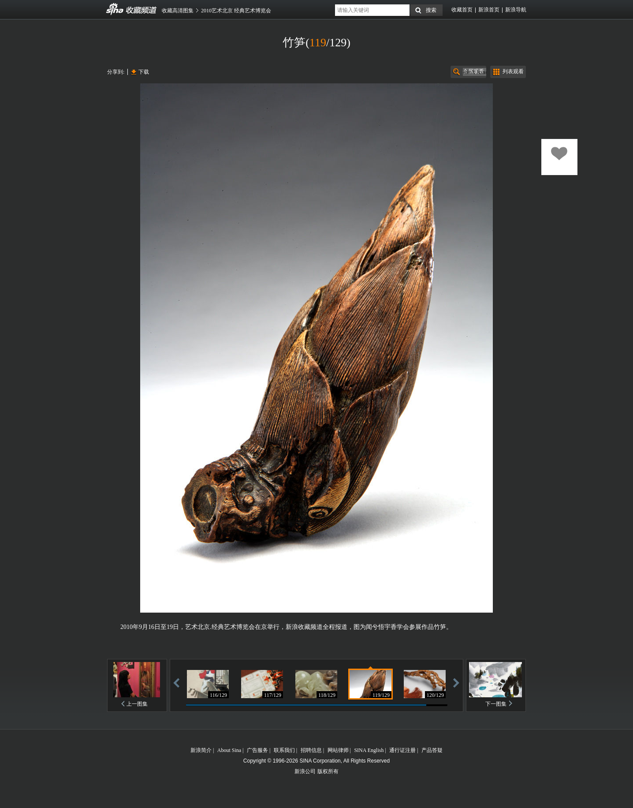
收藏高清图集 (178, 10)
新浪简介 (201, 750)
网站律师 (338, 750)
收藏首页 (462, 10)
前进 (456, 682)
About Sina (229, 750)
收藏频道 (115, 9)
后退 (176, 682)
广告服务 (257, 750)
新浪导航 (515, 10)
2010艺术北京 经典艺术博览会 (236, 10)
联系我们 (284, 750)
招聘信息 (311, 750)
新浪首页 (488, 10)
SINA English (369, 750)
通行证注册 (402, 750)
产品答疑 (432, 750)
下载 (143, 72)
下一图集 (495, 704)
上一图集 (137, 704)
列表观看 (513, 71)
